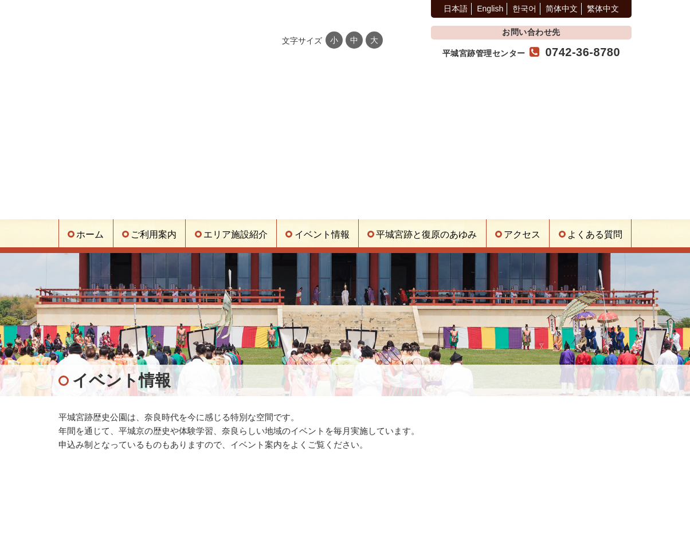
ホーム (90, 234)
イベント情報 (322, 234)
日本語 (456, 8)
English (490, 8)
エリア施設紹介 (235, 234)
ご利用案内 (154, 234)
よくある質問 (594, 234)
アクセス (522, 234)
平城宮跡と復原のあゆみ (426, 234)
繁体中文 (603, 8)
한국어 (524, 8)
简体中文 (562, 8)
